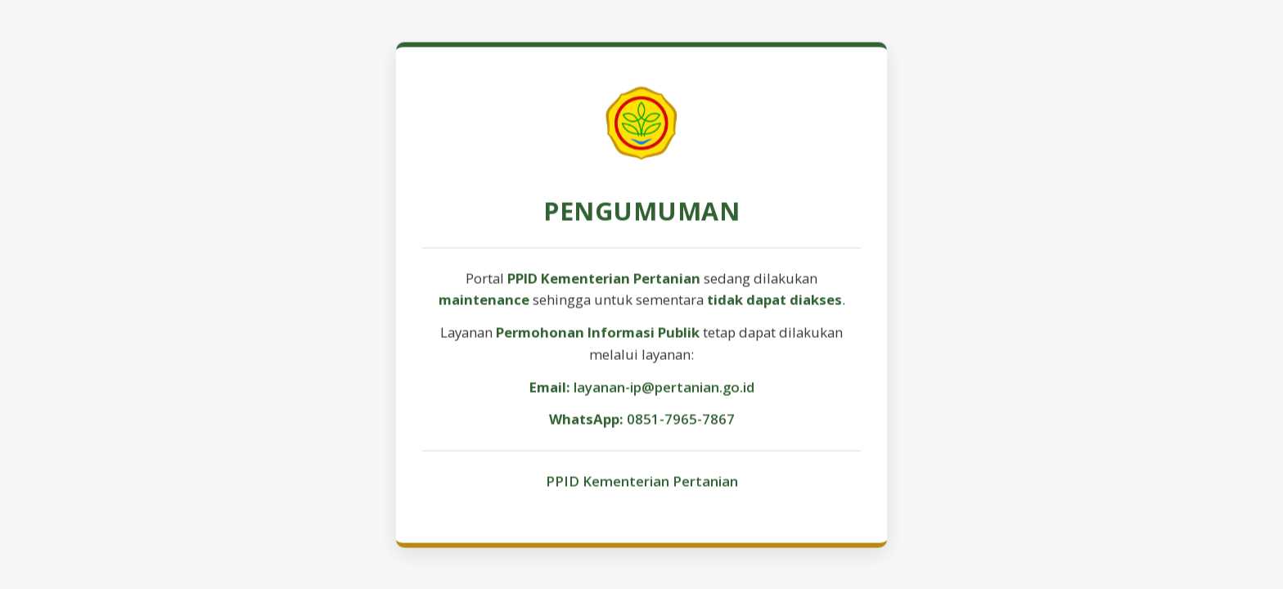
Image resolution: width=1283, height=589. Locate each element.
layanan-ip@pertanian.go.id (664, 388)
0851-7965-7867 (681, 420)
